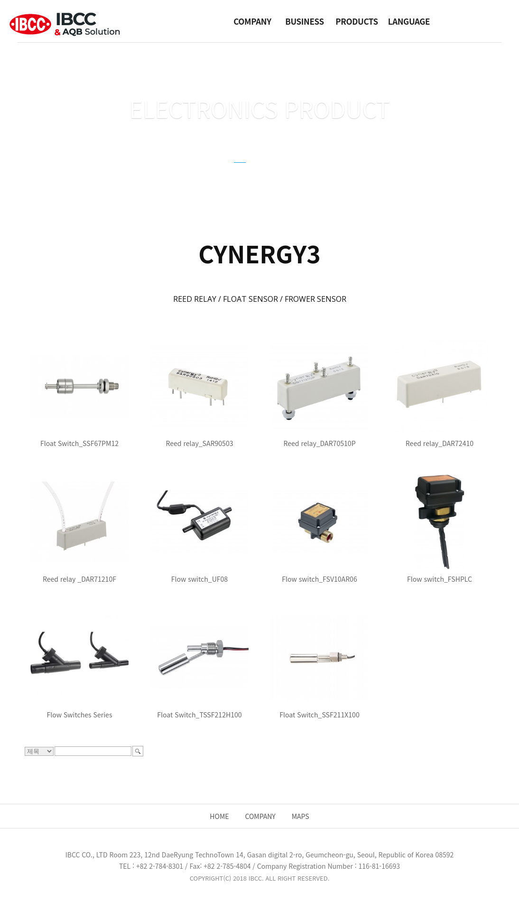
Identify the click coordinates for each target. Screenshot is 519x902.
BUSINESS (304, 21)
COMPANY (252, 21)
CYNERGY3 (197, 173)
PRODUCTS (356, 21)
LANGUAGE (409, 21)
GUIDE (277, 173)
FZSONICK (322, 173)
